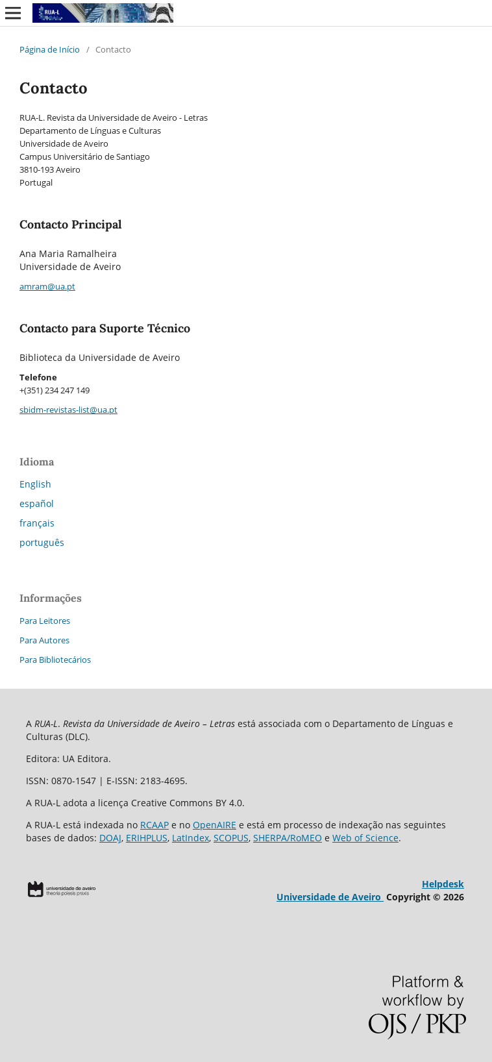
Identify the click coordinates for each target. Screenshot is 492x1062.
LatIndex (190, 838)
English (35, 484)
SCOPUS (231, 838)
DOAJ (110, 838)
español (36, 503)
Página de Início (49, 49)
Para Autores (44, 640)
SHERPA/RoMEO (287, 838)
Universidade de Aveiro (330, 897)
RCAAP (154, 825)
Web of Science (365, 838)
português (41, 542)
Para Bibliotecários (55, 659)
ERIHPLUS (146, 838)
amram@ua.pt (47, 286)
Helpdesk (443, 884)
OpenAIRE (214, 825)
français (37, 523)
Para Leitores (44, 620)
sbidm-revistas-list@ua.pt (68, 409)
